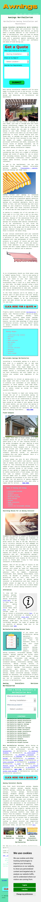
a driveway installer (25, 754)
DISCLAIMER (35, 14)
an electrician (29, 753)
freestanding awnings (29, 168)
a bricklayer (30, 767)
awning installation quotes (13, 823)
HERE (15, 626)
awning (24, 195)
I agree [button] (24, 885)
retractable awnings (24, 652)
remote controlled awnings (19, 673)
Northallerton (31, 312)
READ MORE (30, 409)
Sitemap (4, 880)
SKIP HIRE (18, 769)
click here (6, 600)
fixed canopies (19, 447)
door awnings (20, 669)
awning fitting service (24, 663)
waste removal (18, 760)
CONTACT (30, 14)
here (30, 613)
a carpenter (30, 758)
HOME (17, 14)
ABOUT (25, 14)
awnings (5, 804)
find (8, 786)
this (4, 609)
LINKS (20, 14)
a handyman (18, 756)
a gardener (32, 762)
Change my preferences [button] (24, 894)
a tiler (18, 763)
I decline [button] (24, 889)
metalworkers (7, 751)
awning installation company (13, 125)
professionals (21, 815)
